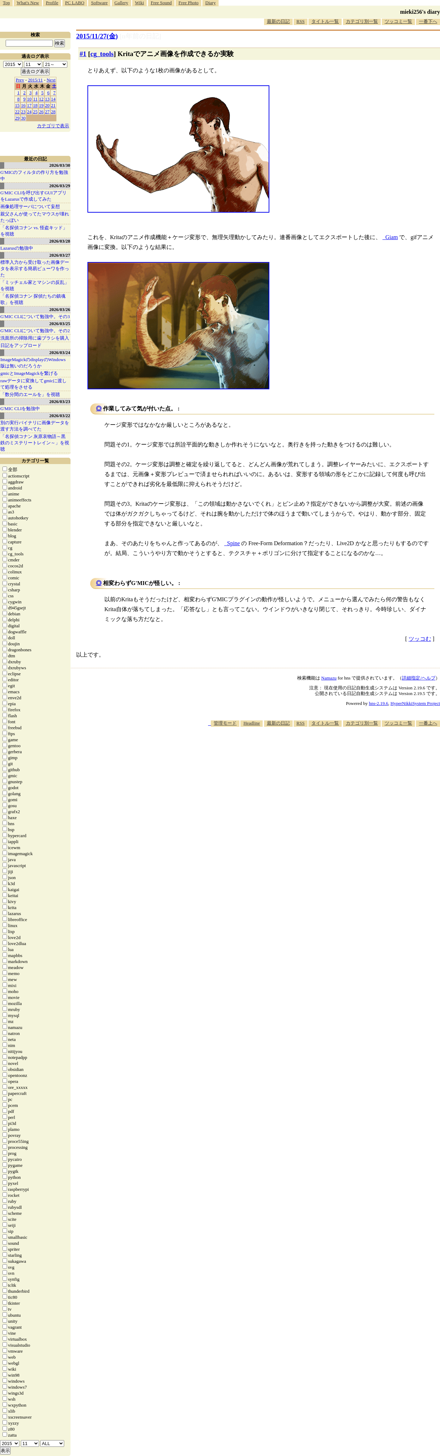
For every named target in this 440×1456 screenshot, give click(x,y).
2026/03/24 (59, 352)
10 (29, 99)
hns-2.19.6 (378, 703)
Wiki (139, 2)
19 (41, 105)
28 (53, 111)
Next (51, 80)
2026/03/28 (59, 241)
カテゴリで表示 (53, 125)
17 (29, 105)
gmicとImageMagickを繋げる (29, 373)
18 (35, 105)
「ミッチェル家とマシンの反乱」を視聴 (34, 285)
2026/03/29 (59, 185)
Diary (210, 2)
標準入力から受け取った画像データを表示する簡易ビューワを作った (34, 269)
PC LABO (75, 2)
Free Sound (161, 2)
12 (41, 99)
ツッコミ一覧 (398, 21)
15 (17, 105)
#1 (83, 53)
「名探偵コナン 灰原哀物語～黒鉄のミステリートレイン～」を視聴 (34, 443)
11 (35, 99)
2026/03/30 (59, 165)
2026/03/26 (59, 309)
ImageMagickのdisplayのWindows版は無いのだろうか (33, 362)
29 (17, 118)
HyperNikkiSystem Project (415, 703)
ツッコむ (420, 639)
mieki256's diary (420, 12)
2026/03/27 (59, 255)
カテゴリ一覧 (35, 460)
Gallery (121, 2)
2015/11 (35, 80)
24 (29, 111)
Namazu (328, 678)
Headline (251, 723)
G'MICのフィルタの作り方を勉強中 (34, 175)
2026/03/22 (59, 415)
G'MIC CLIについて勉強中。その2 (35, 330)
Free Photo (188, 2)
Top (6, 2)
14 (53, 99)
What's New (28, 2)
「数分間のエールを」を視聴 (30, 394)
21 (53, 105)
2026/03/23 (59, 401)
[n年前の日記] (140, 36)
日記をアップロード (21, 345)
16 (23, 105)
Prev (20, 80)
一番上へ (428, 723)
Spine (233, 543)
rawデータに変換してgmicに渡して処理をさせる (33, 384)
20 (47, 105)
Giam (391, 237)
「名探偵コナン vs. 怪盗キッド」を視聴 (33, 231)
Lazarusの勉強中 (16, 248)
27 (47, 111)
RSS (301, 21)
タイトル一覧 (325, 21)
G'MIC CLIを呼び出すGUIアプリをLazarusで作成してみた (33, 196)
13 (47, 99)
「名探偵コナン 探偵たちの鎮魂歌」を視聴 (33, 299)
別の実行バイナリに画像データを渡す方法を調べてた (34, 426)
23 (23, 111)
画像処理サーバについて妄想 (30, 206)
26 (41, 111)
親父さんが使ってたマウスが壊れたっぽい (34, 217)
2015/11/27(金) (97, 36)
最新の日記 (278, 21)
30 (23, 118)
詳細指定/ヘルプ (418, 678)
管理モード (225, 723)
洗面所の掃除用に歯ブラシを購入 (34, 338)
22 (17, 111)
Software (99, 2)
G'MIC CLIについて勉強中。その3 (35, 316)
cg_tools (102, 53)
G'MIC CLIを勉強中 (20, 408)
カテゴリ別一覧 (362, 21)
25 (35, 111)
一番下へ (428, 21)
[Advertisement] (311, 748)
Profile (52, 2)
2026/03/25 (59, 323)
